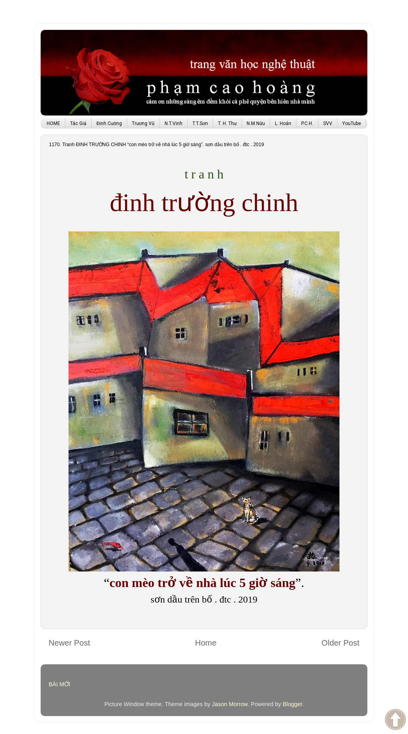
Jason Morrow (230, 704)
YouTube (351, 123)
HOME (53, 123)
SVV (327, 123)
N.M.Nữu (256, 123)
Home (206, 642)
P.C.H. (307, 123)
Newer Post (69, 642)
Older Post (340, 642)
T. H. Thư (227, 123)
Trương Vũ (143, 123)
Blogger (292, 704)
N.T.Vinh (173, 123)
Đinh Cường (109, 123)
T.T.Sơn (200, 123)
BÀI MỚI (60, 684)
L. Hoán (283, 123)
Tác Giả (78, 123)
